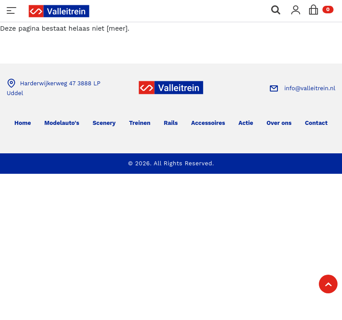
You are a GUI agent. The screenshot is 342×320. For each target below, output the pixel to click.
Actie (246, 123)
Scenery (104, 123)
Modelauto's (61, 123)
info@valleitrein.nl (310, 88)
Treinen (140, 123)
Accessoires (208, 123)
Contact (316, 123)
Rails (171, 123)
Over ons (279, 123)
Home (22, 123)
